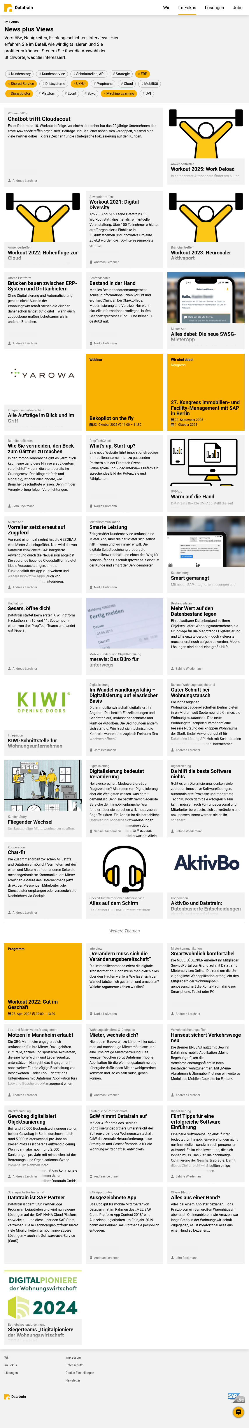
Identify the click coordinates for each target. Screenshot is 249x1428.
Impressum (73, 1357)
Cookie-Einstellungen (80, 1373)
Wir (6, 1357)
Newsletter (73, 1380)
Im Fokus (10, 1365)
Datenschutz (74, 1365)
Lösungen (11, 1373)
